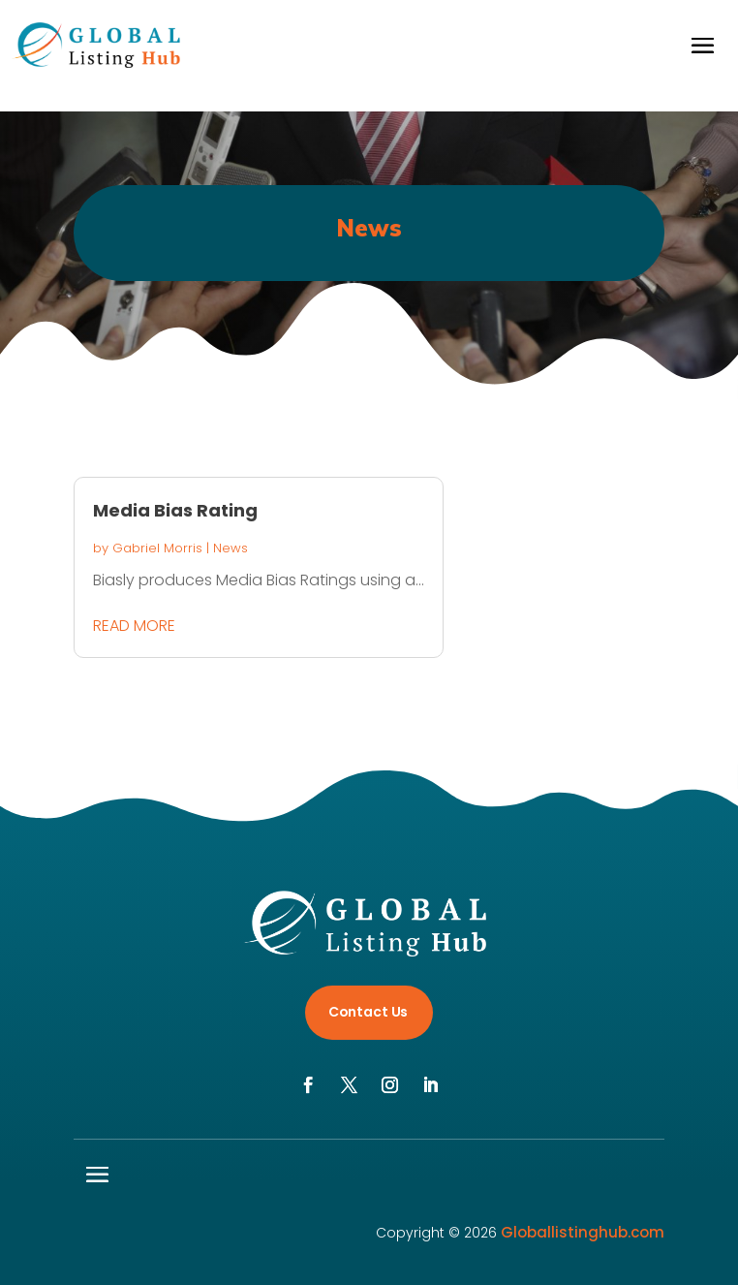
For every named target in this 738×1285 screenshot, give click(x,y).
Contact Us (368, 1011)
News (230, 548)
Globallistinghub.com (582, 1232)
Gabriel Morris (157, 548)
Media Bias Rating (175, 510)
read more (134, 625)
